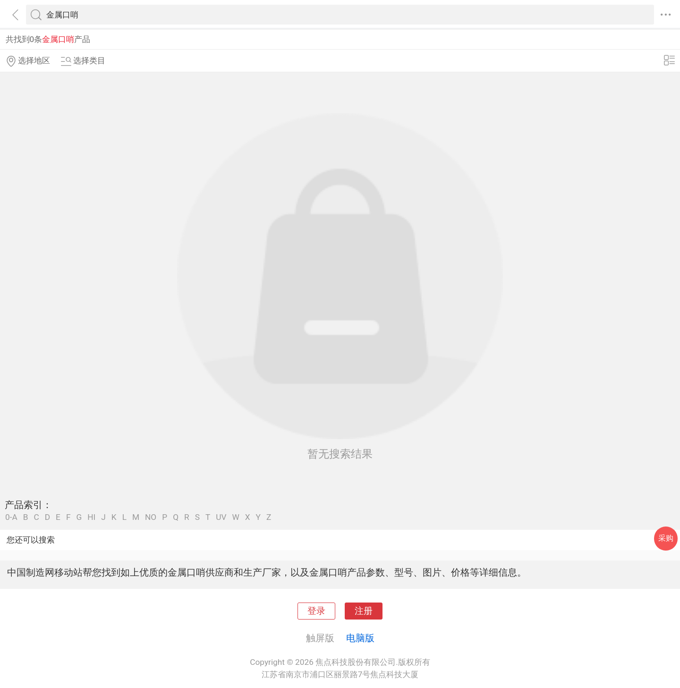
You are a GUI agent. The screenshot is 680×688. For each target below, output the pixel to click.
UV (221, 517)
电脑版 (360, 638)
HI (91, 517)
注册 (364, 611)
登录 (316, 611)
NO (150, 517)
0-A (11, 517)
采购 (665, 538)
